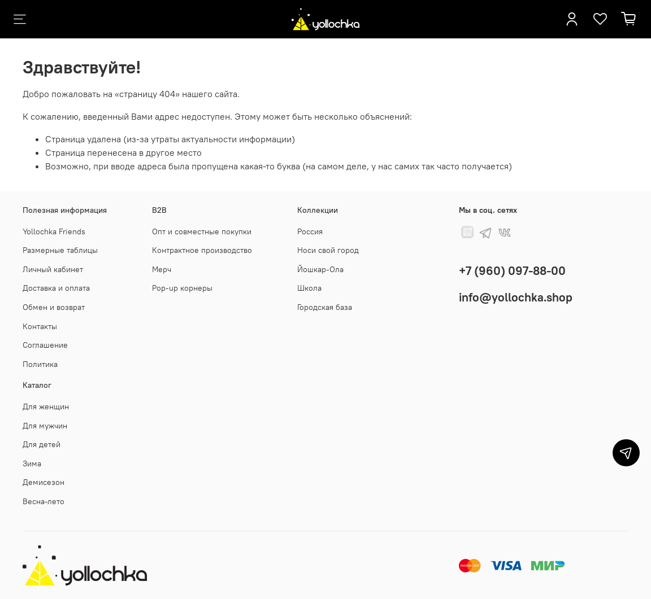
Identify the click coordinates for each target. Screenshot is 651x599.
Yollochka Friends (54, 231)
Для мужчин (45, 426)
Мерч (161, 269)
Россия (310, 231)
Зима (32, 463)
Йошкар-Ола (320, 269)
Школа (309, 288)
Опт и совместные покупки (201, 231)
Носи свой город (328, 250)
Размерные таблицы (60, 250)
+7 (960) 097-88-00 (512, 270)
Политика (40, 364)
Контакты (40, 326)
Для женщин (46, 406)
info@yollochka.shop (515, 297)
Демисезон (43, 482)
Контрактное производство (202, 250)
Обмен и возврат (54, 307)
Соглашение (45, 345)
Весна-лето (43, 501)
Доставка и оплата (56, 288)
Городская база (324, 307)
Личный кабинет (53, 269)
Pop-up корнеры (182, 288)
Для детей (41, 444)
